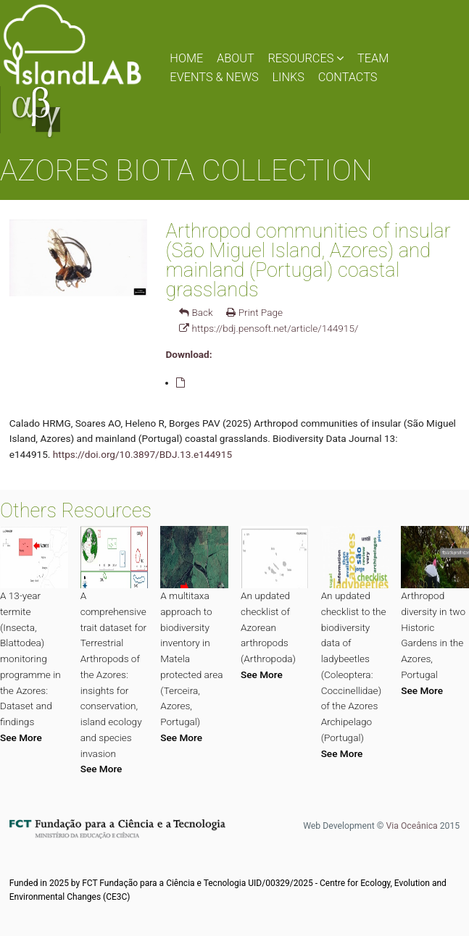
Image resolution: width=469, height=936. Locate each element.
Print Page (254, 312)
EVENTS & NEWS (214, 77)
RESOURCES (305, 58)
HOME (186, 58)
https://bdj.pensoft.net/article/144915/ (268, 328)
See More (21, 737)
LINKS (288, 77)
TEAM (373, 58)
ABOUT (235, 58)
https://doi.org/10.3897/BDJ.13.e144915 (142, 454)
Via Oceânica (411, 826)
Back (196, 312)
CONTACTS (348, 77)
